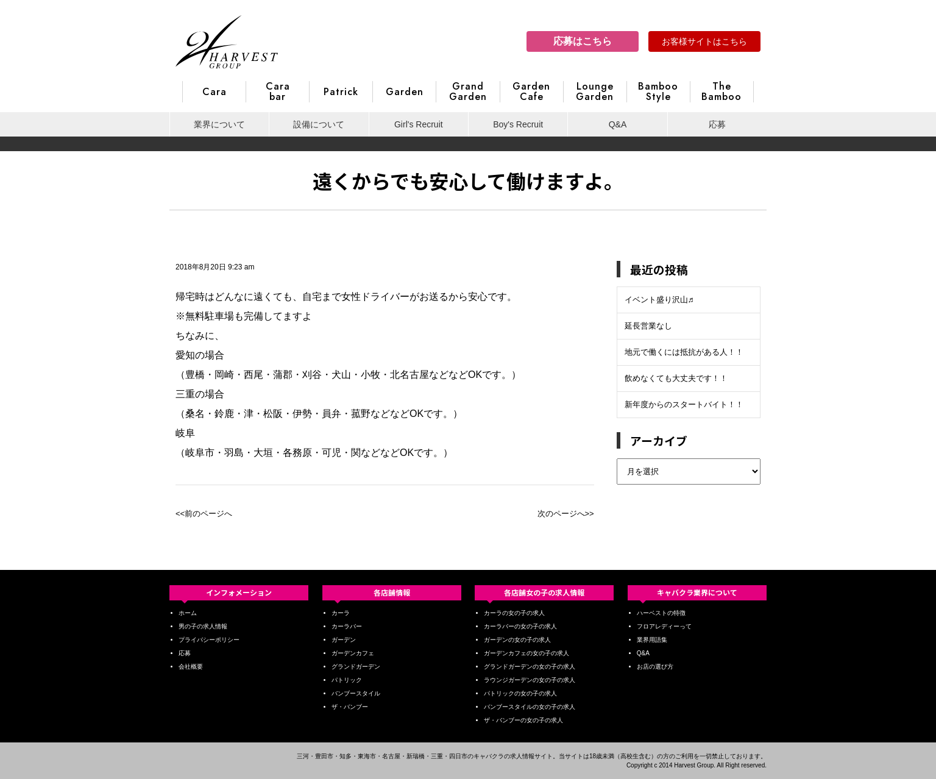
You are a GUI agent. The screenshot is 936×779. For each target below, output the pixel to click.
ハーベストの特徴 (661, 613)
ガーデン (344, 639)
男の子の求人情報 (203, 626)
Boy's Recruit (518, 124)
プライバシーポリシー (209, 639)
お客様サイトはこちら (704, 41)
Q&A (618, 124)
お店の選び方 (655, 666)
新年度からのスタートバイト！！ (684, 404)
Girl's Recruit (418, 124)
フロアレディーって (664, 626)
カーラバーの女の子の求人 (520, 626)
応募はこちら (582, 41)
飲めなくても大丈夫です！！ (676, 378)
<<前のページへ (204, 513)
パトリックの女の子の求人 (520, 693)
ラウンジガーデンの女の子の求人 (529, 680)
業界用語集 (652, 639)
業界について (219, 124)
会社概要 (191, 666)
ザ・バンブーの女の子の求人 (523, 720)
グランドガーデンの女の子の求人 (529, 666)
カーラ (341, 613)
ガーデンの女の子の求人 (517, 639)
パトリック (347, 680)
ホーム (188, 613)
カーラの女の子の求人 (514, 613)
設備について (318, 124)
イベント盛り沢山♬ (659, 299)
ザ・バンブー (350, 706)
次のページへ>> (565, 513)
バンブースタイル (356, 693)
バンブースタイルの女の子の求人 (529, 706)
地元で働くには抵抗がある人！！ (684, 352)
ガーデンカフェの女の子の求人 (526, 653)
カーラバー (347, 626)
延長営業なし (648, 325)
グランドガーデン (356, 666)
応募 (717, 124)
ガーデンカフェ (353, 653)
